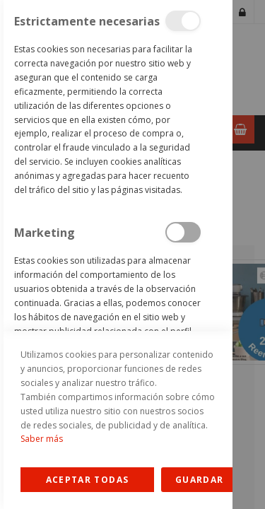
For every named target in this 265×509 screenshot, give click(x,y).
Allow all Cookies (87, 480)
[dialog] (116, 254)
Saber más (41, 439)
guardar (199, 480)
